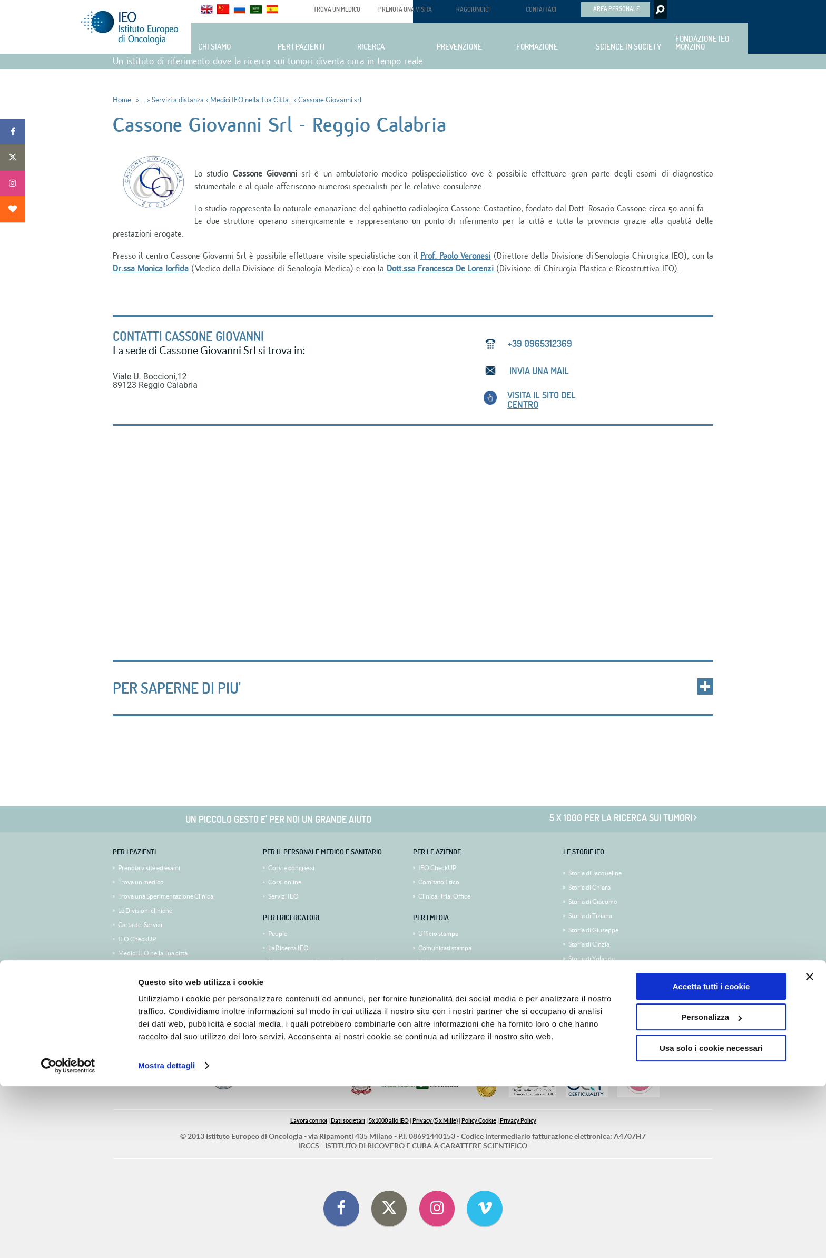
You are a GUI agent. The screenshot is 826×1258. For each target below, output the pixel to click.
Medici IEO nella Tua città (153, 953)
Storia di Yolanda (591, 958)
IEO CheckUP (137, 938)
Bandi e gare (285, 976)
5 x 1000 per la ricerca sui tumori (620, 818)
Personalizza (711, 1188)
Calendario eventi (442, 962)
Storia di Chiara (589, 887)
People (277, 933)
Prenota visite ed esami (149, 867)
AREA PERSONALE (616, 8)
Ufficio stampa (438, 933)
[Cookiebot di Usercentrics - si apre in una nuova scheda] (68, 1237)
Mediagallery (436, 976)
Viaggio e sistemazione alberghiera (165, 981)
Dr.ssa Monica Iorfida (151, 269)
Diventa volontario (144, 1010)
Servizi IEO (283, 896)
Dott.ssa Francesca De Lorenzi (440, 269)
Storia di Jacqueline (595, 873)
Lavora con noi (308, 1120)
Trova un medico (141, 882)
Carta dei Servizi (140, 924)
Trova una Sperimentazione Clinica (165, 896)
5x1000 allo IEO (389, 1120)
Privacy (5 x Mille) (435, 1120)
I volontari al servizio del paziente (163, 995)
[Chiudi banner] (809, 1148)
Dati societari (348, 1120)
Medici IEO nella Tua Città (249, 100)
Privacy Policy (518, 1120)
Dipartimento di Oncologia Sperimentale (323, 962)
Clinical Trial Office (444, 896)
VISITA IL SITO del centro (541, 400)
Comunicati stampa (444, 947)
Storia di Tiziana (590, 915)
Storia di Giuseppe (593, 930)
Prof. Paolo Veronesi (455, 256)
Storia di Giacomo (592, 901)
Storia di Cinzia (588, 944)
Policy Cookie (478, 1120)
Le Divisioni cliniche (145, 910)
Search (659, 9)
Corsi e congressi (291, 867)
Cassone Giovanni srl (329, 100)
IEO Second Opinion (146, 967)
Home (122, 100)
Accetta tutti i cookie (711, 1158)
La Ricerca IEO (288, 947)
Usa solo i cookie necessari (711, 1219)
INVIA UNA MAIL (538, 371)
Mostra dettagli (166, 1237)
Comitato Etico (438, 882)
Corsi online (284, 882)
